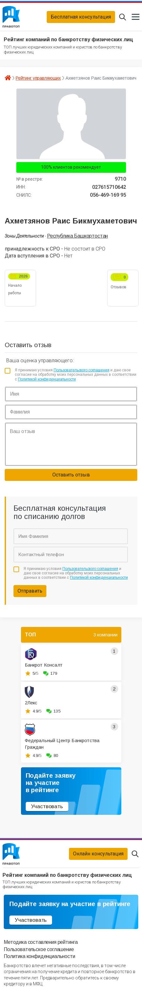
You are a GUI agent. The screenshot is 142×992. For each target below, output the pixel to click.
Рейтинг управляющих (38, 78)
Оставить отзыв (71, 475)
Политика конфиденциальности (39, 956)
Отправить (30, 591)
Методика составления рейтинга (40, 942)
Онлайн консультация (98, 854)
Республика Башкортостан (77, 236)
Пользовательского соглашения (81, 370)
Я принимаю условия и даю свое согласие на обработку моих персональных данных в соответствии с (75, 374)
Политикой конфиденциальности (47, 379)
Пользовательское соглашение (39, 949)
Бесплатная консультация (81, 17)
